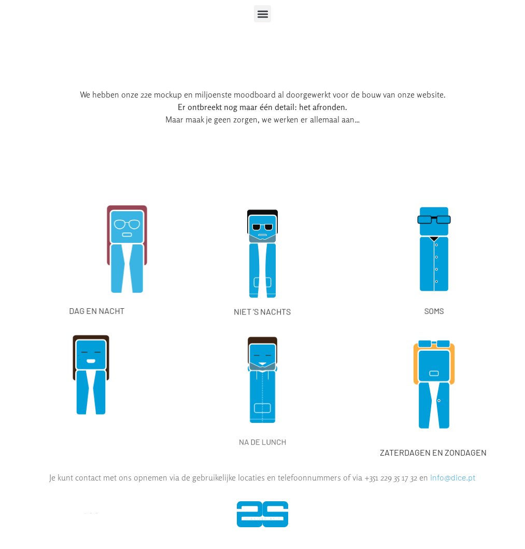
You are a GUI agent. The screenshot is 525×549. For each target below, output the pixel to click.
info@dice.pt (453, 477)
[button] (262, 13)
